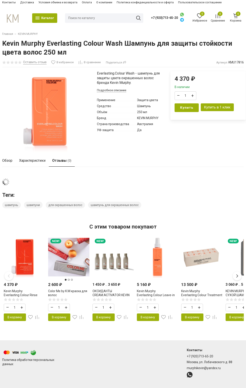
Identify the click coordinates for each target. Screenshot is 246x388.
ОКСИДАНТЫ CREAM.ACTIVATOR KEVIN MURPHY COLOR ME (111, 295)
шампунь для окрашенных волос (115, 205)
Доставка (27, 2)
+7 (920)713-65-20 (164, 18)
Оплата (87, 2)
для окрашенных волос (65, 205)
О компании (104, 2)
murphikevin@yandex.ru (204, 368)
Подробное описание (111, 90)
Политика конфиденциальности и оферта (145, 2)
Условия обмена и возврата (57, 2)
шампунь (11, 205)
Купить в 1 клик (217, 107)
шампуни (33, 205)
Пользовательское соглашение (200, 2)
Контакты (9, 2)
